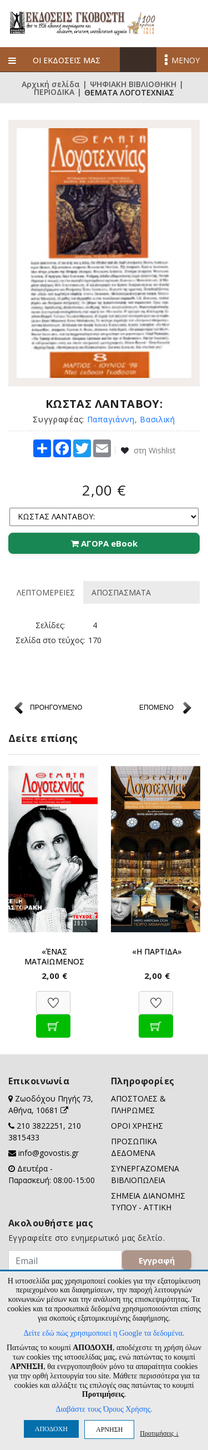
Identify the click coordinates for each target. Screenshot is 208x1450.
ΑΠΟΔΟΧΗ (51, 1429)
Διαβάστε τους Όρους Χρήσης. (103, 1409)
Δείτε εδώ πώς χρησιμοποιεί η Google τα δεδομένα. (103, 1333)
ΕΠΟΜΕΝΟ (156, 707)
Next (191, 901)
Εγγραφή (157, 1260)
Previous (16, 901)
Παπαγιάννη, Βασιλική (131, 419)
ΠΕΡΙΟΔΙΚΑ (54, 92)
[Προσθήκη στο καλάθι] (53, 1020)
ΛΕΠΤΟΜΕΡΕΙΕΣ (46, 592)
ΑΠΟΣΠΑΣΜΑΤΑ (121, 592)
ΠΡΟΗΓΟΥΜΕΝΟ (56, 707)
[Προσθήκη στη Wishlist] (53, 997)
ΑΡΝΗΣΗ (109, 1429)
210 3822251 (40, 1125)
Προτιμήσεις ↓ (159, 1433)
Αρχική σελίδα (51, 84)
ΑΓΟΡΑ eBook (104, 543)
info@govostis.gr (48, 1153)
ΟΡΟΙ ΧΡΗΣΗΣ (137, 1125)
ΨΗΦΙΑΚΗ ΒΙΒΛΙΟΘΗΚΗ (133, 84)
